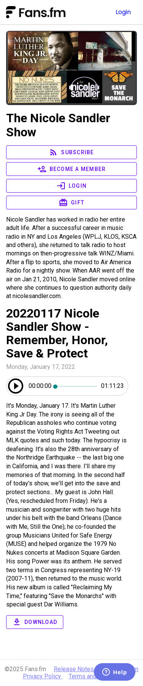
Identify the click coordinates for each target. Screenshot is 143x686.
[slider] (76, 386)
